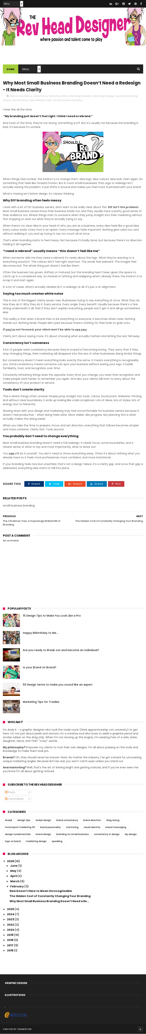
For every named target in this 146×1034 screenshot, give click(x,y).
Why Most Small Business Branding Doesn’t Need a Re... (49, 901)
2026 (11, 861)
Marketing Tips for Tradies (41, 702)
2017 (10, 945)
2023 (11, 919)
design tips (23, 820)
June (14, 866)
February (17, 886)
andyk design (43, 820)
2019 (10, 935)
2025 (11, 909)
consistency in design (107, 834)
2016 (10, 951)
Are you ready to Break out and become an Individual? (61, 650)
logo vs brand (13, 841)
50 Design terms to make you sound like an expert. (58, 685)
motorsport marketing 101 (20, 827)
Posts (10, 792)
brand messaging (116, 827)
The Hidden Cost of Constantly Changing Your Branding (50, 896)
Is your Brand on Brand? (39, 667)
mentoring (72, 827)
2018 (10, 940)
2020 (11, 930)
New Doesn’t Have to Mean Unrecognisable (41, 891)
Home (10, 69)
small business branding (67, 100)
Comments (14, 799)
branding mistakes (80, 96)
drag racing (112, 820)
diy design (131, 834)
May (13, 871)
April (13, 876)
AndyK (8, 820)
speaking (57, 841)
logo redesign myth (40, 100)
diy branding (20, 100)
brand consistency (21, 96)
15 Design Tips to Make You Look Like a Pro (52, 616)
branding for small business (72, 834)
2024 (11, 914)
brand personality (50, 827)
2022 (11, 925)
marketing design (36, 841)
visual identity (92, 827)
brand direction (92, 820)
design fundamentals (18, 834)
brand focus (40, 96)
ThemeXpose (24, 1029)
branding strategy (103, 96)
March (15, 881)
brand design (43, 834)
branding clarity (58, 96)
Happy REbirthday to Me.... (40, 633)
